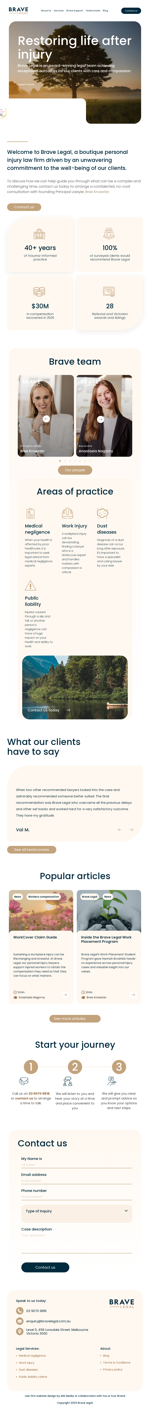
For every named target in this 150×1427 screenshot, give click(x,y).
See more (17, 128)
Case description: (36, 1243)
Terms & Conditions (116, 1380)
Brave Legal (89, 900)
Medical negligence (37, 533)
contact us (24, 1112)
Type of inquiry (39, 1225)
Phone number (34, 1204)
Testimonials (93, 10)
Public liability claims (33, 1394)
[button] (142, 465)
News (17, 900)
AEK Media (67, 1413)
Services (59, 10)
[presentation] (89, 419)
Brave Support (74, 10)
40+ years (40, 251)
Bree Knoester (97, 195)
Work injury (74, 530)
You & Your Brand (114, 1413)
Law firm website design (40, 1413)
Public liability (33, 605)
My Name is (31, 1172)
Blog (105, 10)
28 (110, 310)
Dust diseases (106, 533)
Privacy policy (112, 1387)
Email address (34, 1188)
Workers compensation (43, 900)
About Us (46, 10)
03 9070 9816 (39, 1107)
